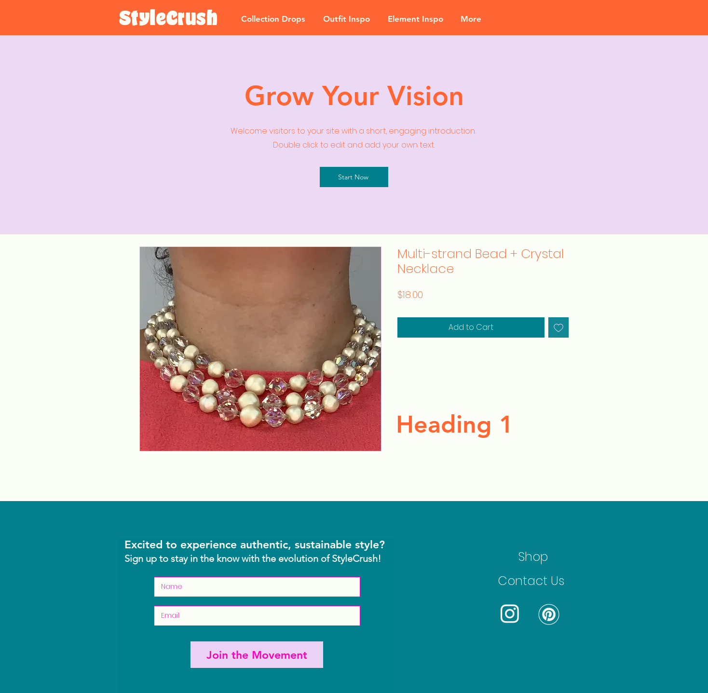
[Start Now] (354, 177)
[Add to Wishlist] (558, 327)
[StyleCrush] (168, 18)
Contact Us (531, 580)
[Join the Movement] (257, 654)
